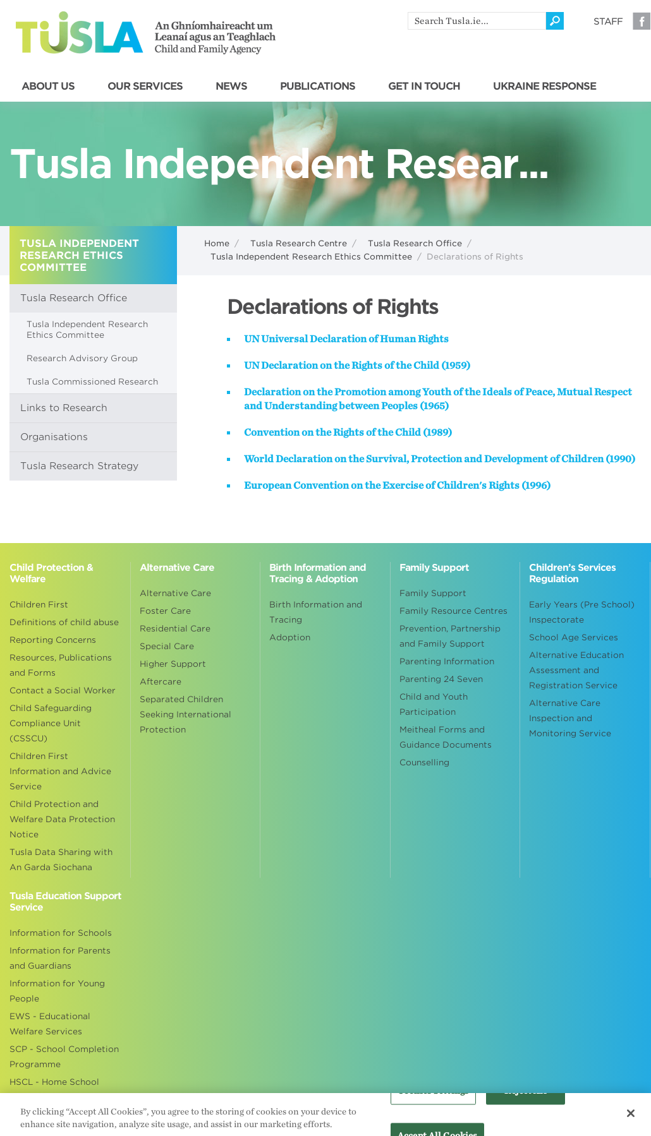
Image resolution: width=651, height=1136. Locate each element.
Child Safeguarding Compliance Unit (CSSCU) (50, 723)
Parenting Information (446, 661)
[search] (477, 21)
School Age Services (573, 637)
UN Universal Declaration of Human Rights (346, 339)
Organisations (54, 437)
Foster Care (165, 611)
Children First (38, 604)
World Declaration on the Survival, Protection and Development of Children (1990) (439, 459)
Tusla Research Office (415, 243)
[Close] (631, 1119)
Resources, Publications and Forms (60, 665)
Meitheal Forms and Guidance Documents (445, 737)
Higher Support (173, 664)
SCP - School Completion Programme (64, 1056)
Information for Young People (57, 991)
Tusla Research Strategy (79, 466)
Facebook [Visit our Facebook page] (641, 21)
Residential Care (175, 628)
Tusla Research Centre (298, 243)
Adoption (289, 637)
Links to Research (63, 408)
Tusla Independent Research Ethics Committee (311, 256)
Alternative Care (175, 593)
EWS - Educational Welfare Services (49, 1024)
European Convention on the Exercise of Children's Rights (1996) (397, 485)
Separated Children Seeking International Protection (185, 714)
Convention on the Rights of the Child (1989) (348, 432)
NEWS (231, 86)
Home (216, 243)
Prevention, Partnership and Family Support (450, 636)
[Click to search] (555, 21)
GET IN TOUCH (424, 86)
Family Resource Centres (453, 611)
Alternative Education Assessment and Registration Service (576, 670)
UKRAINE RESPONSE (544, 86)
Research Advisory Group (82, 358)
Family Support (432, 593)
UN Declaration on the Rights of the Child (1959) (357, 365)
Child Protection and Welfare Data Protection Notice (62, 819)
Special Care (167, 646)
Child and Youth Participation (433, 704)
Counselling (424, 762)
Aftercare (160, 681)
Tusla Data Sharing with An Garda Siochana (61, 859)
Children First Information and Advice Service (60, 771)
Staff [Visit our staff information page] (608, 21)
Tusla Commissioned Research (92, 381)
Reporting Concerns (52, 640)
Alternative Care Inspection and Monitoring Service (570, 718)
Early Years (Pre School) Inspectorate (582, 612)
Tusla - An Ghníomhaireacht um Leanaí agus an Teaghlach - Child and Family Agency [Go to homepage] (146, 32)
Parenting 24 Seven (441, 679)
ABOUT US (48, 86)
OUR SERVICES (145, 86)
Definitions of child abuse (64, 622)
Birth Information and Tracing (315, 612)
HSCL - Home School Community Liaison (54, 1089)
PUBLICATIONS (317, 86)
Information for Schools (60, 933)
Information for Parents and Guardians (60, 958)
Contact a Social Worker (62, 690)
